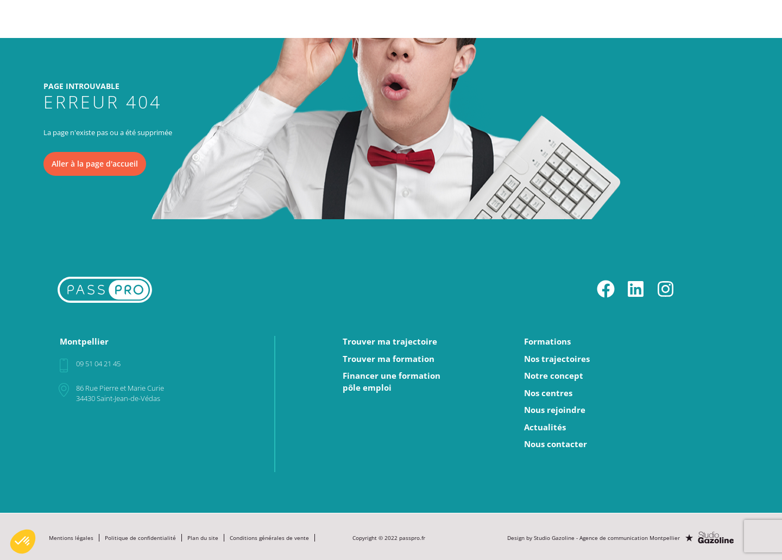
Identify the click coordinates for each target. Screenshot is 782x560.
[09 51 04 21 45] (64, 365)
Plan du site (202, 536)
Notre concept (486, 14)
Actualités (677, 14)
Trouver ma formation (388, 358)
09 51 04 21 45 (98, 363)
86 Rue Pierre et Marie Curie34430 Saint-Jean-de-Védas (120, 393)
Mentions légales (71, 536)
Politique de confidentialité (140, 536)
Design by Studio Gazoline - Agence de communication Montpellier (594, 536)
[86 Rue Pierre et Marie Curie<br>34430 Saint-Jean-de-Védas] (64, 389)
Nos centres (550, 14)
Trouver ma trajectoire (390, 341)
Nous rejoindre (615, 14)
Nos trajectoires (414, 14)
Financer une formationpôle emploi (391, 381)
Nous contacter (555, 443)
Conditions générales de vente (269, 536)
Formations (348, 14)
